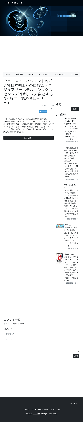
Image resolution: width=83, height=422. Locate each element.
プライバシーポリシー (39, 409)
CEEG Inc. (36, 414)
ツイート (43, 111)
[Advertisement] (41, 53)
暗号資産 (19, 74)
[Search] (63, 109)
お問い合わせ (56, 409)
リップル (74, 74)
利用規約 (25, 409)
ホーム (7, 74)
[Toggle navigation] (76, 3)
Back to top (74, 403)
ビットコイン (44, 74)
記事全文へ (28, 138)
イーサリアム (60, 74)
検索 (75, 109)
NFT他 (31, 74)
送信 (76, 356)
